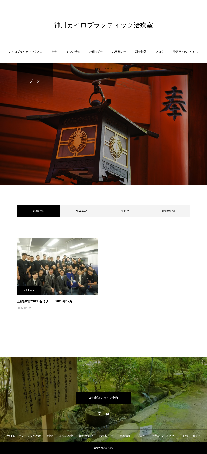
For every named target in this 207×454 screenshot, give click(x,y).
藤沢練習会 (169, 211)
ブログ (159, 51)
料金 (54, 51)
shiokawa (81, 211)
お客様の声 (119, 51)
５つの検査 (73, 51)
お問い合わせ (103, 68)
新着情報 (141, 51)
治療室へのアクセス (185, 51)
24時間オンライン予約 (103, 397)
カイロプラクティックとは (26, 51)
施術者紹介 (96, 51)
